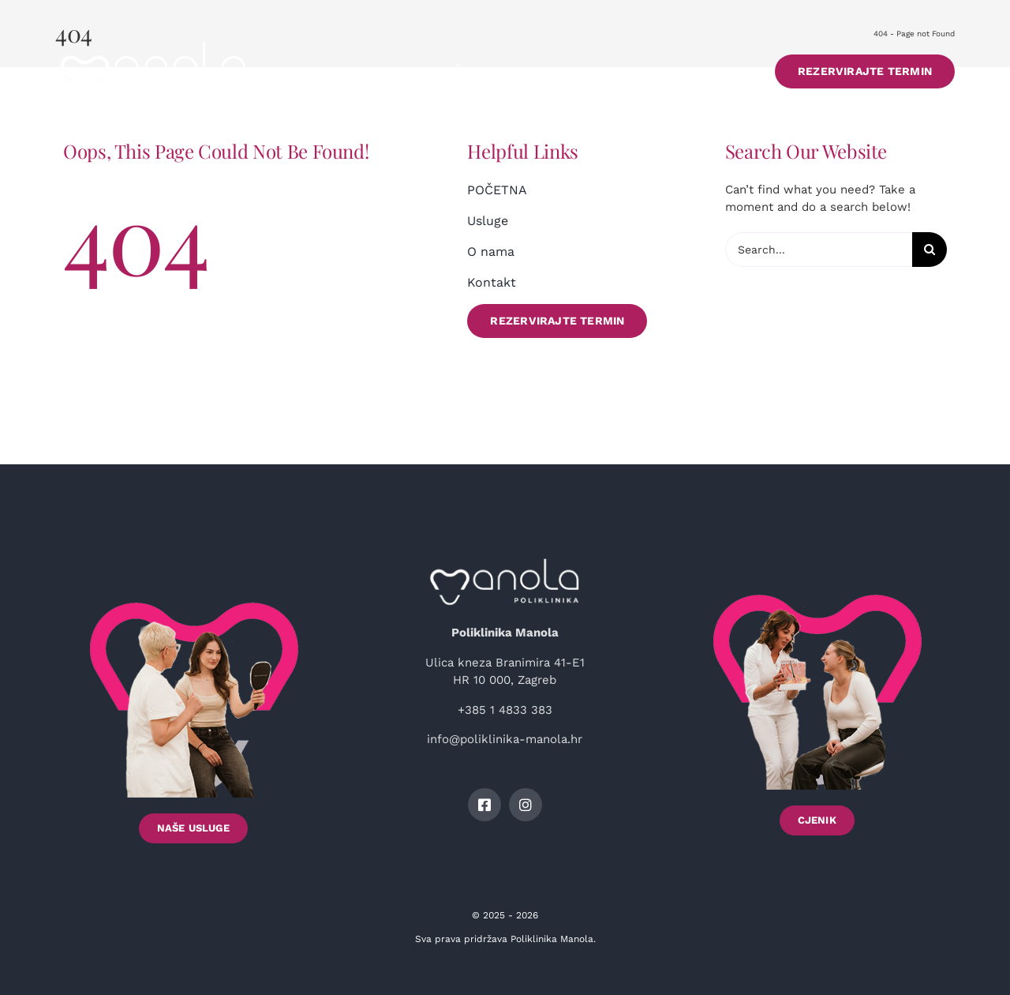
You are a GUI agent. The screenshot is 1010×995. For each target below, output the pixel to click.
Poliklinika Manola (552, 938)
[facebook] (484, 804)
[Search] (929, 249)
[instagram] (525, 804)
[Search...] (818, 249)
